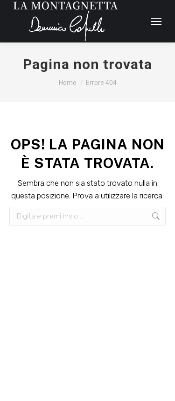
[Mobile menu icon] (156, 21)
